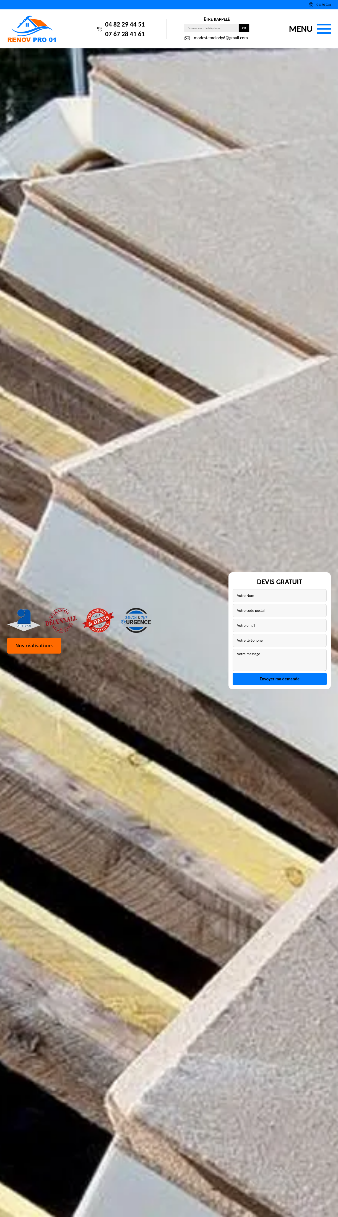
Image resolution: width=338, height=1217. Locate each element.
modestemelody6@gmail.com (216, 38)
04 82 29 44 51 (125, 24)
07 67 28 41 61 (125, 34)
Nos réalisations (34, 646)
